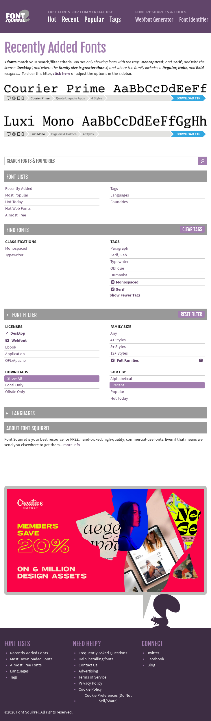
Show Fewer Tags (125, 295)
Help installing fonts (96, 659)
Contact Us (88, 665)
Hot (52, 19)
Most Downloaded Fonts (31, 659)
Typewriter (14, 255)
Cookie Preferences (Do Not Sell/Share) (108, 698)
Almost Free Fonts (26, 665)
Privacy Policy (90, 683)
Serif (117, 289)
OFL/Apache (15, 360)
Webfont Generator (154, 19)
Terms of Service (92, 677)
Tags (115, 19)
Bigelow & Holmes (64, 134)
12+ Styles (119, 353)
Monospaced (16, 248)
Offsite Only (15, 391)
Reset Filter (191, 314)
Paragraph (119, 248)
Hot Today (14, 202)
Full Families (124, 361)
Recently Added (18, 188)
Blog (151, 665)
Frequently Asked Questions (103, 653)
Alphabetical (121, 378)
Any (113, 333)
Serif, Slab (118, 255)
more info (71, 445)
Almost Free (15, 215)
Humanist (118, 275)
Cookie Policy (90, 689)
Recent (70, 19)
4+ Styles (118, 340)
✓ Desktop (15, 333)
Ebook (10, 347)
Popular (94, 19)
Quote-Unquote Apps (70, 98)
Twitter (153, 653)
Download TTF (188, 98)
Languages (119, 195)
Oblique (117, 268)
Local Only (14, 385)
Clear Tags (192, 229)
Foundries (119, 202)
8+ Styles (118, 346)
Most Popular (16, 195)
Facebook (155, 659)
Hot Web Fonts (18, 208)
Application (15, 354)
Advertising (88, 671)
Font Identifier (193, 19)
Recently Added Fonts (29, 653)
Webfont (16, 341)
